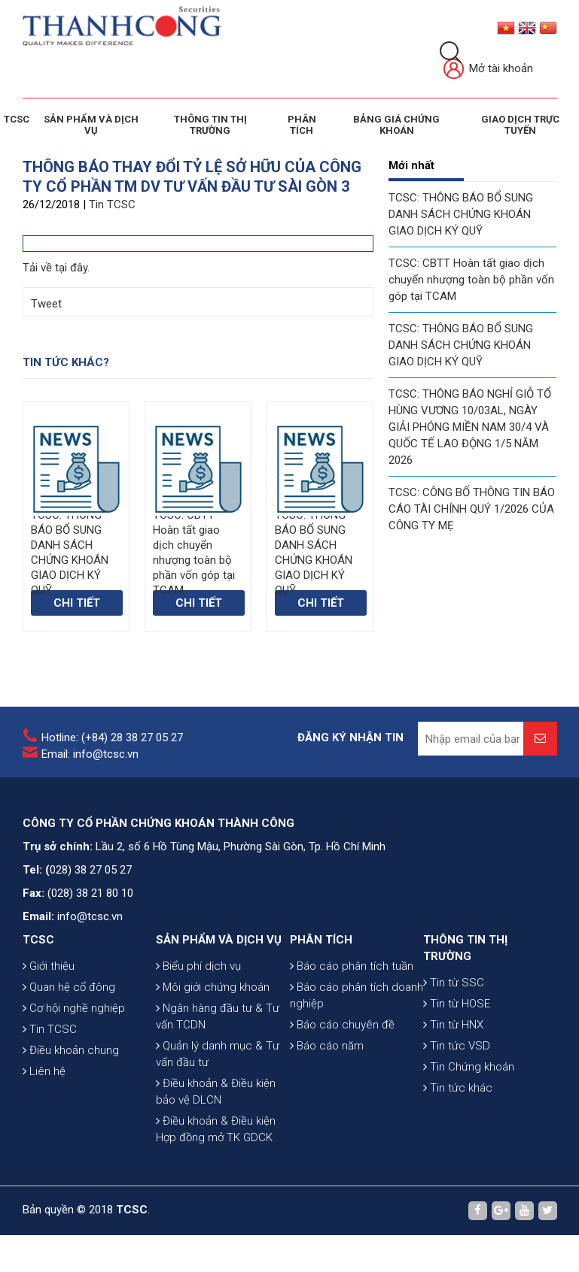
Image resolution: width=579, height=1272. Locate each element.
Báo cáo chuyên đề (342, 1024)
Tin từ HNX (453, 1024)
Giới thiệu (49, 966)
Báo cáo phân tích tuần (351, 966)
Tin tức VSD (456, 1045)
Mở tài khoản (488, 69)
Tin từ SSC (453, 982)
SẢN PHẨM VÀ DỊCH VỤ (91, 125)
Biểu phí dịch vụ (198, 966)
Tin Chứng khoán (468, 1067)
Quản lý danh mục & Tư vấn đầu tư (217, 1054)
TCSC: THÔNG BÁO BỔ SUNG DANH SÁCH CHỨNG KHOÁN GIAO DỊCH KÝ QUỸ (461, 214)
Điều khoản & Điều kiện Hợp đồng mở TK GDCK (216, 1129)
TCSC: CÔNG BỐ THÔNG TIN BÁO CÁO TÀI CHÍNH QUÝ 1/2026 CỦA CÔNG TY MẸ (472, 509)
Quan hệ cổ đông (69, 987)
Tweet (46, 303)
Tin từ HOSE (456, 1003)
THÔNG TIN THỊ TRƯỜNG (210, 125)
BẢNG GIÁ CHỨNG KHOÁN (396, 125)
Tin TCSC (112, 204)
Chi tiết (76, 603)
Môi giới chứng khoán (213, 987)
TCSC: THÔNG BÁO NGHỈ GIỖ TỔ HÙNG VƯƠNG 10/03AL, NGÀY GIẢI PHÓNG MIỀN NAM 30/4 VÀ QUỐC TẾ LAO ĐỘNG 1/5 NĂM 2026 (470, 427)
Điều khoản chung (71, 1050)
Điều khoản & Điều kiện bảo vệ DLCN (216, 1092)
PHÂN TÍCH (321, 939)
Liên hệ (44, 1071)
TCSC (16, 119)
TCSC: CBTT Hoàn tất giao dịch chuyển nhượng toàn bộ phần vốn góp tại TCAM (471, 279)
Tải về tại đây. (56, 267)
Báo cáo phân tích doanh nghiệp (356, 995)
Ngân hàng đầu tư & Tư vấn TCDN (217, 1016)
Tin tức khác (457, 1088)
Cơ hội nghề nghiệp (74, 1008)
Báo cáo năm (327, 1045)
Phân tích (302, 125)
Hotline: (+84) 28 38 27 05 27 (112, 737)
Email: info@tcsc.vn (90, 754)
